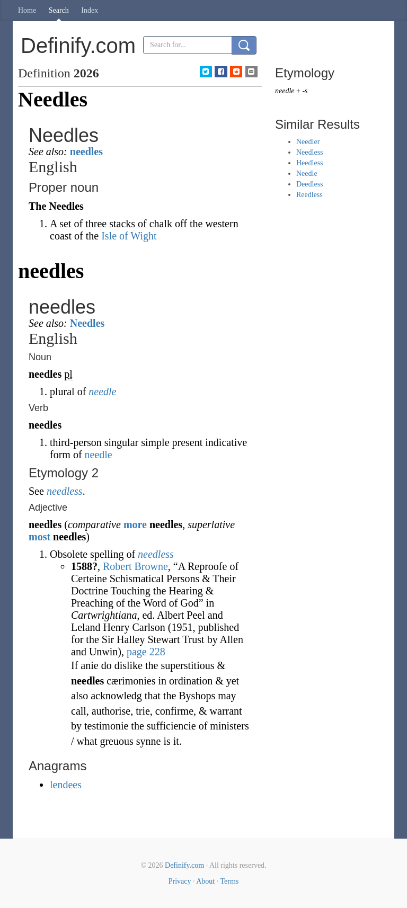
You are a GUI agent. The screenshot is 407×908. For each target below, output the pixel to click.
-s (304, 91)
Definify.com (184, 865)
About (205, 881)
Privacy (180, 881)
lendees (66, 784)
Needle (306, 173)
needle (102, 391)
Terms (229, 881)
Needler (308, 142)
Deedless (309, 184)
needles (86, 151)
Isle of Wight (128, 236)
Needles (87, 323)
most (39, 536)
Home (27, 10)
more (135, 524)
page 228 (146, 651)
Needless (309, 152)
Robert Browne (135, 566)
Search (59, 10)
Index (89, 10)
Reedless (309, 195)
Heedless (309, 163)
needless (65, 491)
